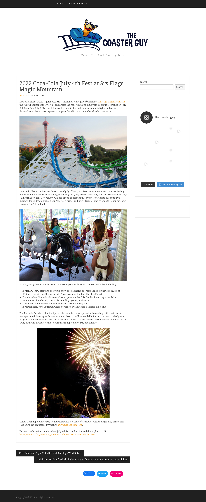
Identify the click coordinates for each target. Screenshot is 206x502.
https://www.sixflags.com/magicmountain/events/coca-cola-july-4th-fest (57, 434)
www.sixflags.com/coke (70, 425)
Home (59, 4)
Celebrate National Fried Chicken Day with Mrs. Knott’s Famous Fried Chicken (82, 459)
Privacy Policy (78, 4)
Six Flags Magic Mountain (111, 101)
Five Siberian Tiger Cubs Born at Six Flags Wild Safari (50, 453)
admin (23, 95)
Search (143, 82)
